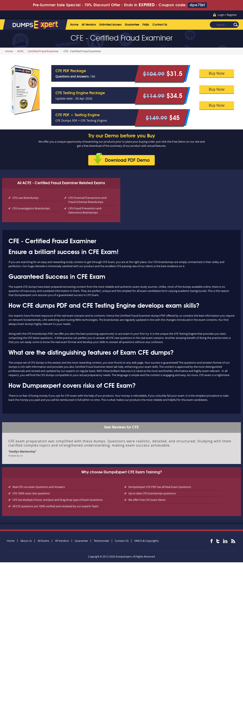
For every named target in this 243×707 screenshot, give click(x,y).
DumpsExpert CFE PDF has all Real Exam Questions (159, 487)
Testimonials (101, 541)
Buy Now (217, 73)
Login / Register (227, 15)
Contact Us (159, 24)
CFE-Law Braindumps (25, 198)
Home (74, 24)
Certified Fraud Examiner (43, 51)
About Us (26, 541)
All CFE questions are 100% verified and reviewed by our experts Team (55, 506)
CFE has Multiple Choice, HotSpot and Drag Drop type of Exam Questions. (57, 500)
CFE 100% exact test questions (31, 493)
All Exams (43, 541)
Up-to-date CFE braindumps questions (152, 493)
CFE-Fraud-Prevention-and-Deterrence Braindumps (85, 210)
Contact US (122, 541)
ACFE (20, 51)
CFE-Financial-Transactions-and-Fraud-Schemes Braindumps (87, 200)
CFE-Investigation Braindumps (31, 208)
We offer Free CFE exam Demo (147, 500)
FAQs (145, 24)
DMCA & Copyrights (146, 541)
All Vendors (89, 24)
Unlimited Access (110, 24)
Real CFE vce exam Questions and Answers (38, 487)
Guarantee (132, 24)
